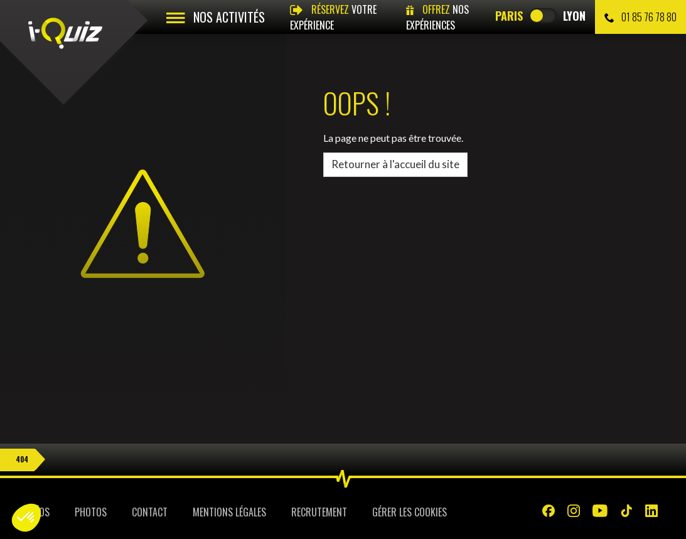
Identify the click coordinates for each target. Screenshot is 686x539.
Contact (150, 512)
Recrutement (319, 512)
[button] (26, 518)
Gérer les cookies (409, 512)
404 (22, 459)
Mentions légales (229, 512)
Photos (91, 512)
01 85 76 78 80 (640, 16)
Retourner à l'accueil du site (395, 164)
